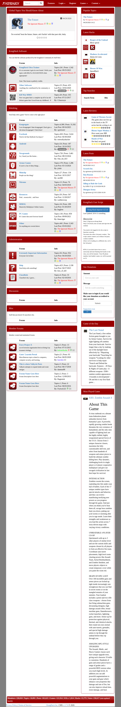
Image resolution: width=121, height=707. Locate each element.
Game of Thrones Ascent (101, 117)
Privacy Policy (11, 705)
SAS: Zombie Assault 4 (100, 397)
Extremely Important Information (33, 253)
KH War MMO (25, 95)
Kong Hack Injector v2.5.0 (98, 210)
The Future (33, 19)
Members (11, 698)
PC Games (23, 214)
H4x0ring (13, 108)
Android (22, 144)
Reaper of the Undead (99, 40)
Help (21, 265)
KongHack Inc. (52, 705)
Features (51, 3)
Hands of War (97, 139)
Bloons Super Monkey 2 (101, 131)
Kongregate (24, 125)
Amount (86, 274)
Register (72, 3)
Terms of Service (25, 705)
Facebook (23, 134)
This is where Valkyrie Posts (30, 364)
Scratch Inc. (88, 169)
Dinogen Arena (89, 190)
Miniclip (22, 173)
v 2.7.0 (65, 705)
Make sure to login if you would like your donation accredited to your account (96, 296)
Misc (11, 308)
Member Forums (16, 328)
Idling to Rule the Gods (92, 184)
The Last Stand (96, 330)
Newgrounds (24, 153)
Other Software (25, 85)
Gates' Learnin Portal (28, 355)
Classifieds (23, 275)
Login (62, 3)
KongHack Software (18, 51)
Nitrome (22, 182)
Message (86, 284)
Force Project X (25, 345)
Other (21, 223)
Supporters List (89, 309)
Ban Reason (88, 175)
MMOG (22, 204)
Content (96, 3)
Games (84, 3)
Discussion (13, 291)
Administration (15, 239)
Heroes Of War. (96, 68)
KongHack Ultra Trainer (29, 68)
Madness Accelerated (98, 54)
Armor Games (25, 163)
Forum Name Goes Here (29, 374)
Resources (23, 195)
